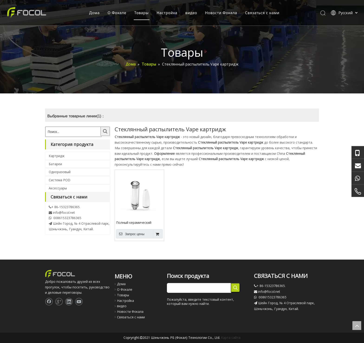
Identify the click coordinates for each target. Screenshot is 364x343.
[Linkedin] (69, 301)
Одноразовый (60, 172)
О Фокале (117, 12)
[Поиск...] (73, 132)
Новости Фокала (221, 12)
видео (191, 12)
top (356, 325)
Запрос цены (130, 233)
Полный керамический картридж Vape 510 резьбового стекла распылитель (133, 222)
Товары (141, 12)
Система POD (59, 180)
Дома (94, 12)
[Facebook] (49, 301)
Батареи (55, 164)
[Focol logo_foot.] (60, 274)
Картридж (57, 156)
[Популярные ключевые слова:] (105, 131)
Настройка (167, 12)
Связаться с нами (262, 12)
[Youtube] (79, 301)
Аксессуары (58, 188)
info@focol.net (64, 212)
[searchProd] (199, 288)
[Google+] (59, 301)
